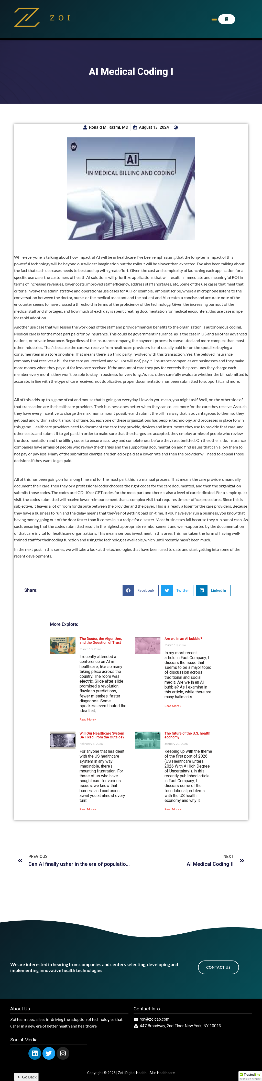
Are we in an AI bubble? (183, 639)
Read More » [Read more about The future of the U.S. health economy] (173, 809)
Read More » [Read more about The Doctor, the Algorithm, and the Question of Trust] (88, 719)
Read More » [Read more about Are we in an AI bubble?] (173, 706)
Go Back (26, 1076)
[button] (214, 19)
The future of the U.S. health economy (187, 735)
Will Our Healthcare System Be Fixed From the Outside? (102, 735)
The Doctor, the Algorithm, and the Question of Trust (101, 641)
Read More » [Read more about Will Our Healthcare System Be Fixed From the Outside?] (88, 809)
